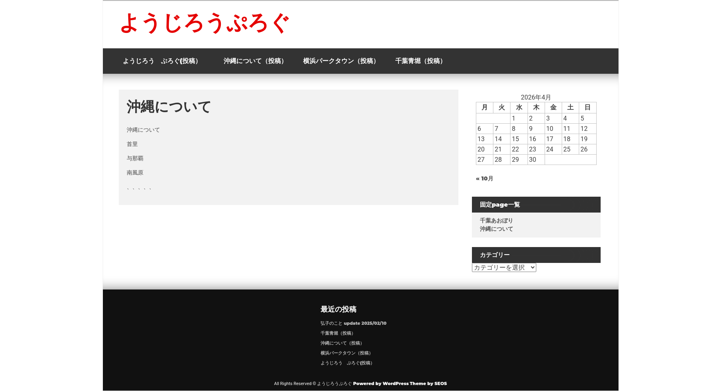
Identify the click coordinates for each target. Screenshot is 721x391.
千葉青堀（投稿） (420, 61)
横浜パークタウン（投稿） (341, 61)
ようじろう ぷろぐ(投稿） (165, 61)
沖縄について (500, 228)
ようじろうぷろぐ (204, 22)
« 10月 (488, 178)
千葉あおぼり (500, 220)
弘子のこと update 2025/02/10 (354, 323)
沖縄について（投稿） (255, 61)
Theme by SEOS (428, 383)
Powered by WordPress (381, 383)
